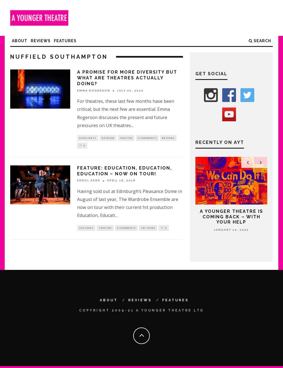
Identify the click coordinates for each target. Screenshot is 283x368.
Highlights (87, 138)
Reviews (41, 41)
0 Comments (147, 138)
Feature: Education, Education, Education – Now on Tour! (124, 172)
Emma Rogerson (93, 90)
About (19, 41)
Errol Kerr (88, 182)
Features (65, 41)
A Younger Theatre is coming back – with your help (231, 216)
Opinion (107, 138)
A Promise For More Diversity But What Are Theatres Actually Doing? (127, 77)
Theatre (126, 138)
